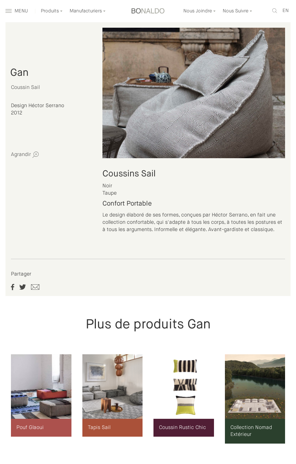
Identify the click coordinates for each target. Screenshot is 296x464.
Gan (19, 73)
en (286, 10)
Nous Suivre (237, 11)
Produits (52, 11)
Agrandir (25, 155)
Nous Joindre (199, 11)
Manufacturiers (88, 11)
